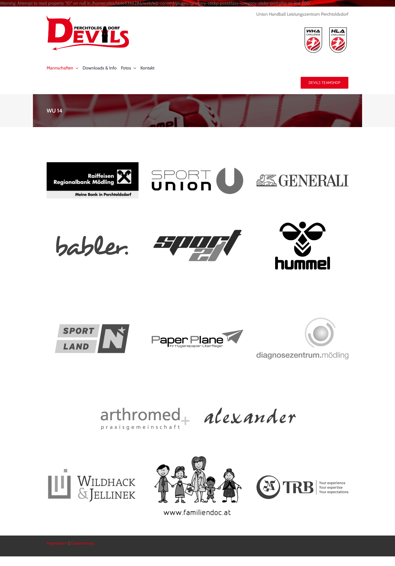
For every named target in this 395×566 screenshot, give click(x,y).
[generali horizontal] (302, 176)
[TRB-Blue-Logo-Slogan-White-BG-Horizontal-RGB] (302, 477)
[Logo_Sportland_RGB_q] (93, 294)
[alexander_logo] (250, 409)
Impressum (57, 543)
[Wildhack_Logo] (93, 470)
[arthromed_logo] (145, 409)
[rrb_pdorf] (93, 164)
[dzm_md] (302, 319)
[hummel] (302, 223)
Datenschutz (82, 543)
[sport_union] (198, 169)
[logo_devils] (88, 17)
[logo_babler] (92, 236)
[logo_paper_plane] (198, 331)
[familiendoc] (198, 455)
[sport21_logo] (198, 230)
